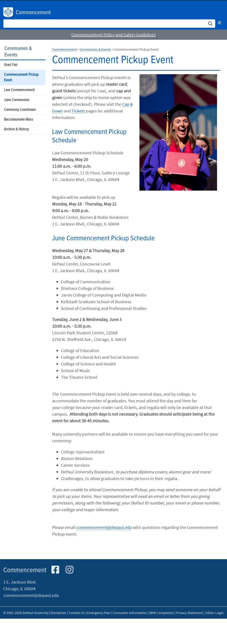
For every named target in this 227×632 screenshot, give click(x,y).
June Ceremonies (16, 100)
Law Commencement (19, 90)
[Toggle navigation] (219, 23)
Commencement (33, 12)
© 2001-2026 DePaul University (26, 612)
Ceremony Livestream (20, 109)
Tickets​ (78, 111)
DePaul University (8, 12)
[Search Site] (109, 23)
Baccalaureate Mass (18, 119)
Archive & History (16, 129)
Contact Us (77, 612)
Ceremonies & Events (18, 51)
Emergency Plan (99, 612)
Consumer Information (130, 612)
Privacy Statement (189, 612)
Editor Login (214, 612)
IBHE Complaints (161, 612)
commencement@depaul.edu (104, 527)
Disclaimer (59, 612)
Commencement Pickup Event (21, 77)
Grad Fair (11, 65)
